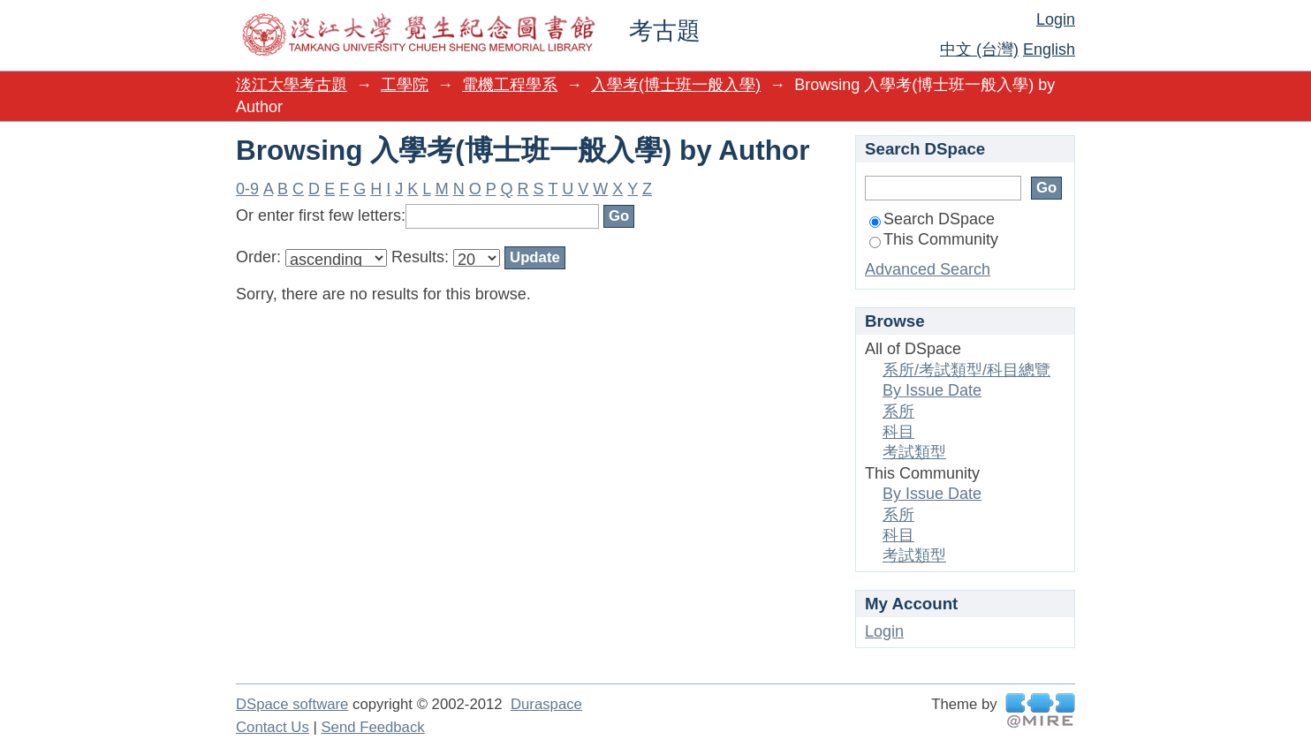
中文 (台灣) (979, 49)
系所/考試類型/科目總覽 (966, 370)
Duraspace (546, 704)
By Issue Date (932, 390)
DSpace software (292, 704)
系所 (898, 411)
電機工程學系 (509, 85)
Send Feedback (372, 727)
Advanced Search (927, 269)
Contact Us (272, 727)
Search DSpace (932, 219)
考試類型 (914, 452)
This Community (933, 239)
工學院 (404, 85)
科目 (898, 432)
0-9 (247, 189)
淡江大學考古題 (291, 85)
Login (1055, 19)
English (1049, 49)
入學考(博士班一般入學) (676, 85)
